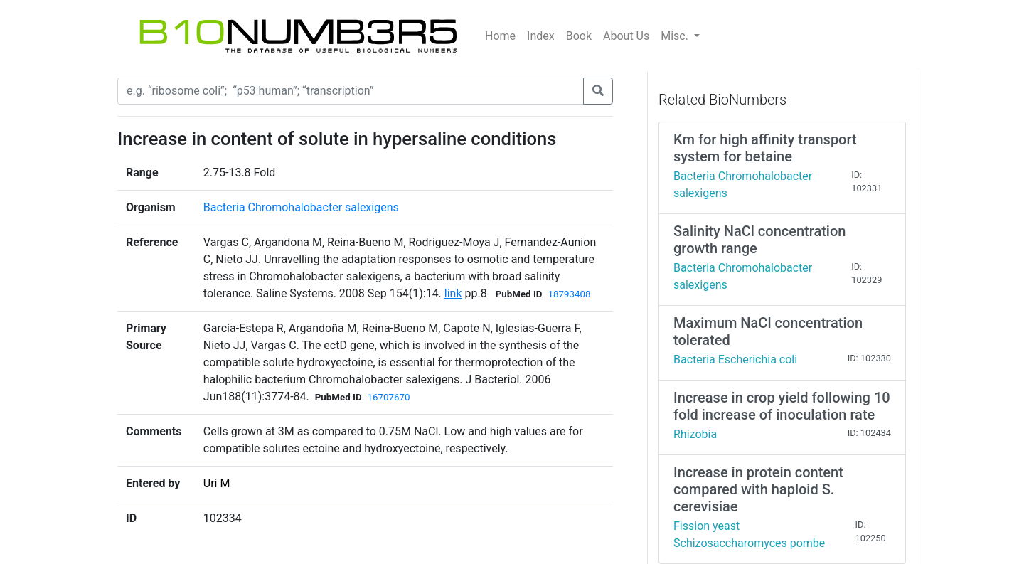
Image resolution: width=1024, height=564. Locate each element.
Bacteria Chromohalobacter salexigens (301, 207)
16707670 (389, 397)
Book (579, 36)
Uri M (216, 483)
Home (500, 36)
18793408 (569, 294)
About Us (626, 36)
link (453, 293)
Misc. (676, 36)
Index (541, 36)
